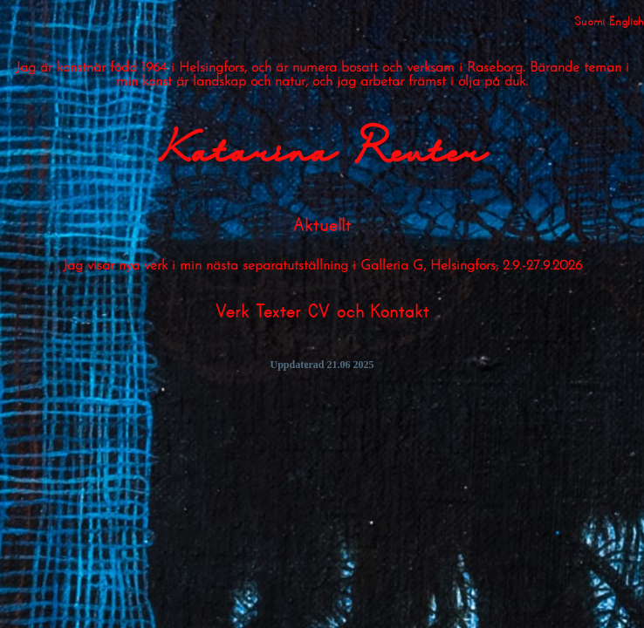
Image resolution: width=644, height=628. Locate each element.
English (626, 21)
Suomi (589, 21)
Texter (278, 312)
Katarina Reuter (322, 154)
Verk (232, 312)
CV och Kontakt (368, 312)
